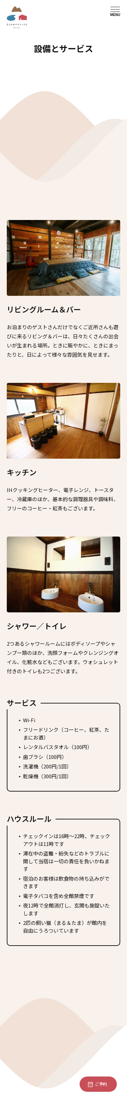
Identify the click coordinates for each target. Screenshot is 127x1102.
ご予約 (101, 1084)
